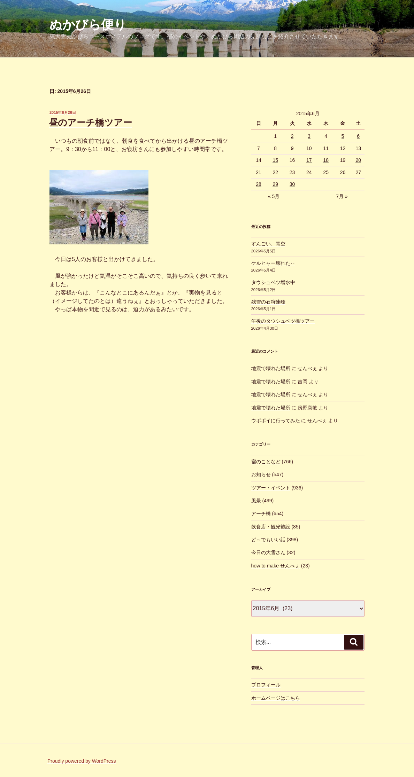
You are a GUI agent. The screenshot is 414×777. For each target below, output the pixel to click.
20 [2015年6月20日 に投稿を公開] (358, 160)
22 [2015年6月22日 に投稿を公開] (275, 172)
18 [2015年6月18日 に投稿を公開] (326, 160)
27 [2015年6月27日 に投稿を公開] (358, 172)
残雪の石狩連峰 (268, 302)
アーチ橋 (261, 513)
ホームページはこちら (275, 698)
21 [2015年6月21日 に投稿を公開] (258, 172)
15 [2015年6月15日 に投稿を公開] (275, 160)
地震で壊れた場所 (270, 368)
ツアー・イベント (270, 487)
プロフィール (266, 685)
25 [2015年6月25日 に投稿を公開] (326, 172)
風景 (256, 500)
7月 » (341, 196)
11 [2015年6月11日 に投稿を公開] (326, 148)
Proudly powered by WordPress (81, 761)
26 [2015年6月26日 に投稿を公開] (343, 172)
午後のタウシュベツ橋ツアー (283, 321)
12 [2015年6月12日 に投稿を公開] (343, 148)
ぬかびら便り (88, 24)
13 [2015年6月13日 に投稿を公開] (358, 148)
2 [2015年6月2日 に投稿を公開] (292, 136)
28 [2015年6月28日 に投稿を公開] (258, 184)
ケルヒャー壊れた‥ (273, 263)
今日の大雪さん (268, 552)
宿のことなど (266, 461)
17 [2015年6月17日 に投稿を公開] (309, 160)
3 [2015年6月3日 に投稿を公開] (309, 136)
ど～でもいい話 (268, 539)
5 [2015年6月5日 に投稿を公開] (343, 136)
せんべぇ (307, 368)
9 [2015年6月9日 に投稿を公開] (292, 148)
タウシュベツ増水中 (273, 282)
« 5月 (273, 196)
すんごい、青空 (268, 243)
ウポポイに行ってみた (275, 420)
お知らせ (261, 474)
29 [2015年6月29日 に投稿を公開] (275, 184)
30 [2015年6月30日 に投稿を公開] (292, 184)
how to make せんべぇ (275, 565)
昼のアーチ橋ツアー (90, 122)
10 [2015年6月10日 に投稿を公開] (309, 148)
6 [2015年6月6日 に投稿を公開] (358, 136)
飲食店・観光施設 (270, 526)
